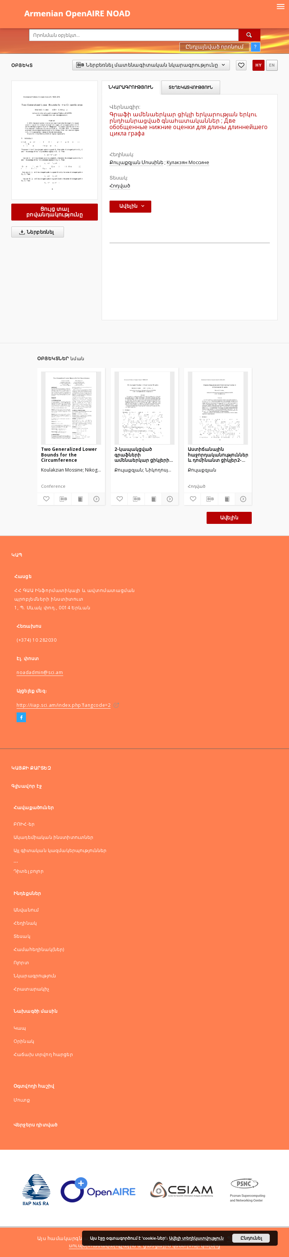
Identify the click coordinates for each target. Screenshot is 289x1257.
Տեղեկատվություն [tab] (191, 87)
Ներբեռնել (35, 232)
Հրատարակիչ (32, 989)
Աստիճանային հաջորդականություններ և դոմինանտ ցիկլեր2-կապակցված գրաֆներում (218, 454)
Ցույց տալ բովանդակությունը (54, 212)
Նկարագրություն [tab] (130, 87)
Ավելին (229, 517)
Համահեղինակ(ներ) (39, 949)
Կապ (20, 1028)
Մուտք (22, 1100)
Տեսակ (22, 936)
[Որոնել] (249, 35)
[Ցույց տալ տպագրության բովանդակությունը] (79, 499)
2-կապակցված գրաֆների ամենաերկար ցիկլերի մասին (141, 454)
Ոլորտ (21, 962)
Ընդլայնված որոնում (214, 47)
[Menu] (280, 6)
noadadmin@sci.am (40, 672)
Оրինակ (24, 1041)
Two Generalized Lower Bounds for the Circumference (69, 454)
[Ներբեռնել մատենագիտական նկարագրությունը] (62, 499)
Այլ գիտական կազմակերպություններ (60, 850)
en (272, 65)
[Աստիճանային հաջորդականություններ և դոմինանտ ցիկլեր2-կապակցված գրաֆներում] (218, 408)
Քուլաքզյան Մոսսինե (136, 162)
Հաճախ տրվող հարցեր (43, 1054)
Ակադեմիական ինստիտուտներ (54, 837)
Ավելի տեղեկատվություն (196, 1238)
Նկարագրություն (35, 975)
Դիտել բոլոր (29, 871)
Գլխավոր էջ (26, 786)
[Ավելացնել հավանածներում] (241, 65)
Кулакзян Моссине (188, 162)
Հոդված (120, 186)
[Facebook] (21, 717)
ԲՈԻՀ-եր (24, 824)
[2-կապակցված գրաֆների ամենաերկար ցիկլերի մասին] (144, 408)
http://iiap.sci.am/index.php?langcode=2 (64, 705)
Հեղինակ (25, 923)
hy (259, 65)
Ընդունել (251, 1238)
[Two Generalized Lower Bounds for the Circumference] (71, 408)
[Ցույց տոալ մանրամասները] (95, 499)
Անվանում (26, 910)
